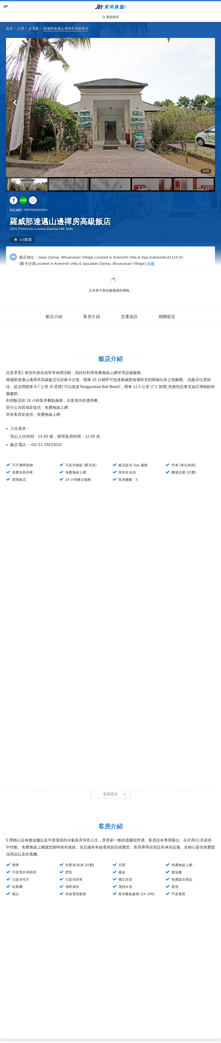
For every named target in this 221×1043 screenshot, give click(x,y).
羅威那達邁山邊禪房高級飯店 (65, 28)
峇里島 (34, 28)
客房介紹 (91, 316)
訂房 (20, 28)
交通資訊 (129, 316)
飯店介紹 (54, 316)
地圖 (151, 263)
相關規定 (167, 316)
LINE (23, 200)
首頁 (9, 28)
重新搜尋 (110, 17)
